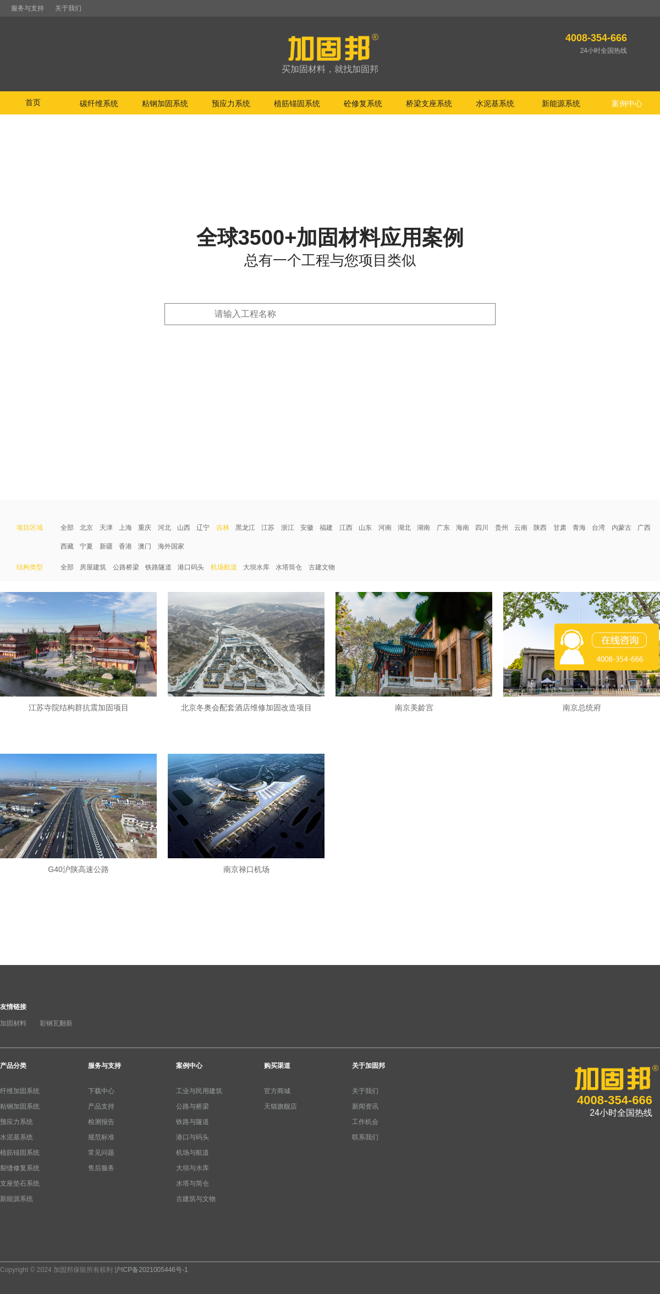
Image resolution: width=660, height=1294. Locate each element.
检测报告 (101, 1122)
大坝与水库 (192, 1168)
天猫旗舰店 (280, 1106)
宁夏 (86, 546)
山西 (183, 527)
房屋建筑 (93, 567)
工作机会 (365, 1122)
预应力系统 (16, 1122)
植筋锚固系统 (20, 1152)
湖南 (423, 527)
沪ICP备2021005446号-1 (151, 1270)
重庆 (144, 527)
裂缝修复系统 (20, 1168)
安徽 (307, 527)
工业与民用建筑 (199, 1091)
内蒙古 (621, 527)
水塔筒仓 (289, 567)
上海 (125, 527)
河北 (164, 527)
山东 (365, 527)
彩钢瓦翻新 (56, 1023)
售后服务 (101, 1168)
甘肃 (559, 527)
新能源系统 (16, 1199)
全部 (67, 527)
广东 (443, 527)
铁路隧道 (158, 567)
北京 (86, 527)
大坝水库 (256, 567)
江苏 (267, 527)
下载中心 (101, 1091)
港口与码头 (192, 1137)
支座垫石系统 (20, 1183)
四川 (481, 527)
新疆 (106, 546)
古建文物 (322, 567)
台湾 (598, 527)
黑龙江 (245, 527)
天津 (106, 527)
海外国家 (171, 546)
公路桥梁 (126, 567)
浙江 (287, 527)
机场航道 (224, 567)
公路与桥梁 (192, 1106)
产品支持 (101, 1106)
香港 (125, 546)
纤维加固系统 (20, 1091)
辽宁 (203, 527)
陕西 (540, 527)
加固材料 (13, 1023)
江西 (346, 527)
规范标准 (101, 1137)
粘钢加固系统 (20, 1106)
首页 (33, 102)
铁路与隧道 (192, 1122)
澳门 (144, 546)
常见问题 (101, 1152)
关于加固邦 (368, 1066)
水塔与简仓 (192, 1183)
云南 (520, 527)
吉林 (222, 527)
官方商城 (277, 1091)
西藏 (67, 546)
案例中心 (189, 1066)
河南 (385, 527)
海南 (462, 527)
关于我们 (68, 8)
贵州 (501, 527)
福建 (326, 527)
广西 (644, 527)
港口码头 (191, 567)
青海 (579, 527)
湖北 (404, 527)
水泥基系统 (16, 1137)
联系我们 (365, 1137)
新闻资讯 (365, 1106)
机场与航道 (192, 1152)
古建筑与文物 (196, 1199)
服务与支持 (27, 8)
